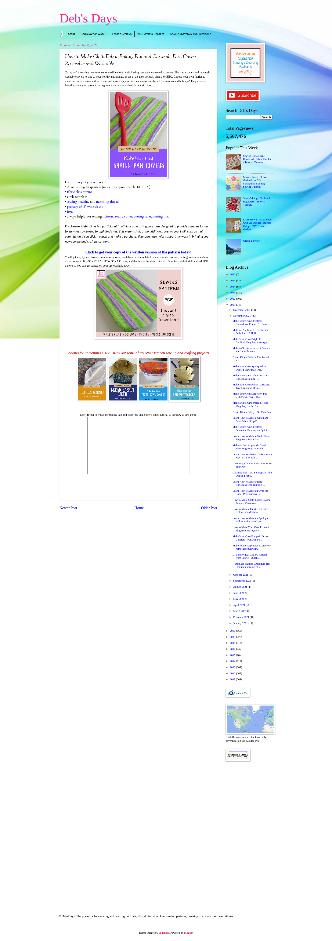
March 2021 (240, 610)
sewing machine (78, 201)
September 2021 (242, 580)
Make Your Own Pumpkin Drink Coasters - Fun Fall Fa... (250, 538)
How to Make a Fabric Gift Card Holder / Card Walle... (250, 511)
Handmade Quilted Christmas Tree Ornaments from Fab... (251, 565)
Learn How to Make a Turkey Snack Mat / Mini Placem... (252, 456)
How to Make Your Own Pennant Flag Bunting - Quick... (250, 529)
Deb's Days (88, 18)
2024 (233, 286)
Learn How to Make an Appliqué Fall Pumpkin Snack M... (250, 520)
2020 (233, 630)
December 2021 (242, 309)
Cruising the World (93, 34)
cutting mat (161, 216)
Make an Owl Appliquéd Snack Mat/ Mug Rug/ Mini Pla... (249, 447)
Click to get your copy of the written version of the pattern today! (138, 252)
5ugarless (164, 932)
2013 (233, 667)
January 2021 (240, 623)
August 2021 (240, 586)
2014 (233, 661)
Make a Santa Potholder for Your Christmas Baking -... (250, 377)
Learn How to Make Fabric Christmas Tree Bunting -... (248, 483)
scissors (108, 216)
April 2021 (239, 605)
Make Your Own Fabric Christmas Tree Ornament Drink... (251, 386)
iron (70, 211)
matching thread (107, 201)
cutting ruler (142, 216)
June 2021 (239, 593)
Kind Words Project (150, 34)
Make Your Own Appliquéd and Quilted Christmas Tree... (249, 368)
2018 (233, 642)
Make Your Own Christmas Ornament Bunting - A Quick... (250, 428)
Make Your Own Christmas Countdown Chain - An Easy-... (251, 322)
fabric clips (74, 192)
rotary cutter (123, 216)
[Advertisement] (249, 832)
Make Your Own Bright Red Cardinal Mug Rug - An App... (250, 341)
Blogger (188, 932)
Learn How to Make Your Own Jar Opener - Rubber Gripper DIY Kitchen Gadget (257, 224)
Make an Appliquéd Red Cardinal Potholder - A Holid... (250, 332)
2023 (233, 292)
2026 (233, 274)
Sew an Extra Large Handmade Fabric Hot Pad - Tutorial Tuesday (257, 159)
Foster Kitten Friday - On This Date (251, 412)
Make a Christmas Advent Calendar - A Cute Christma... (251, 350)
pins (89, 192)
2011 (233, 679)
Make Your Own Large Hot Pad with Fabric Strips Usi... (249, 395)
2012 (233, 673)
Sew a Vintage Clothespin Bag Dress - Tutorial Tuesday (257, 201)
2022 (233, 298)
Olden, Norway (251, 240)
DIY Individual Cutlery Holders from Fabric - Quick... (249, 556)
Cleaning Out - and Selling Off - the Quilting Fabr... (252, 474)
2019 (233, 637)
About (71, 34)
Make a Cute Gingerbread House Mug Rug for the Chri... (250, 404)
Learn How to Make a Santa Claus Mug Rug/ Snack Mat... (251, 438)
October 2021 (241, 574)
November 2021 (242, 315)
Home (139, 508)
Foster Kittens (122, 34)
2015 (233, 655)
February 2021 (241, 617)
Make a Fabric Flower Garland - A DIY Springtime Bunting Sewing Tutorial (255, 182)
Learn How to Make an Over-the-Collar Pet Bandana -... (250, 492)
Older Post (209, 508)
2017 (233, 649)
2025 (233, 280)
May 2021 (239, 598)
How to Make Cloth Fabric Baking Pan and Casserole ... (251, 501)
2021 (233, 304)
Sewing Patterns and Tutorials (190, 34)
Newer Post (68, 508)
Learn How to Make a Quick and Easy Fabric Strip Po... (250, 419)
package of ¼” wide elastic (85, 207)
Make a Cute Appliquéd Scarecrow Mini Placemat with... (251, 547)
